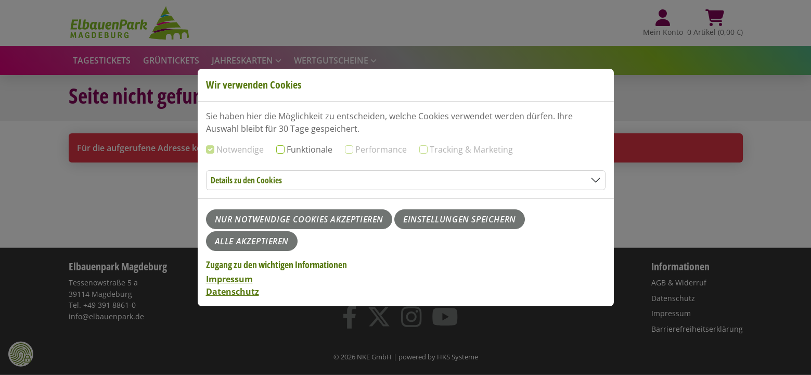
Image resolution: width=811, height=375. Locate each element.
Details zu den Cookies (246, 180)
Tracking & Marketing (471, 149)
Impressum (229, 279)
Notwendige (240, 149)
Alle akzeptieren (252, 241)
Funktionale (309, 149)
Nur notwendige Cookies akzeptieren (299, 219)
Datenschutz (232, 291)
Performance (381, 149)
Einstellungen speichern (459, 219)
